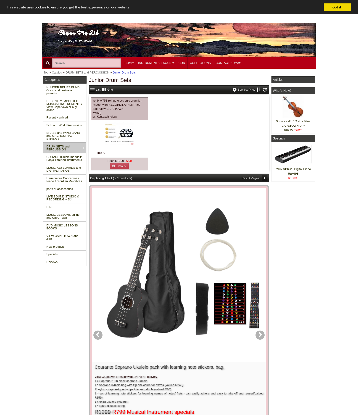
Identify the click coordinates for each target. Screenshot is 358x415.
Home (49, 360)
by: (104, 116)
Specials (52, 254)
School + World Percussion (64, 125)
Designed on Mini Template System (297, 413)
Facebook (286, 363)
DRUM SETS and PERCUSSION (58, 148)
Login (163, 365)
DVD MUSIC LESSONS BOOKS (62, 227)
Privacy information (115, 373)
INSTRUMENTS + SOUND (156, 63)
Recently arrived (57, 117)
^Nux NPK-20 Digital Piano (293, 169)
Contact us (110, 360)
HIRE (49, 207)
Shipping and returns (116, 369)
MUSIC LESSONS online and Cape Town (62, 216)
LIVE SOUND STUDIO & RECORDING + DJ (62, 198)
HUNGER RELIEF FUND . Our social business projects (63, 90)
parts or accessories (59, 189)
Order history (168, 369)
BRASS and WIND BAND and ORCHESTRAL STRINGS (63, 135)
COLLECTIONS (200, 63)
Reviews (52, 262)
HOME (128, 63)
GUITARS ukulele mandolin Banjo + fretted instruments (64, 158)
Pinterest (280, 381)
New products (55, 246)
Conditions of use (114, 365)
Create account (170, 360)
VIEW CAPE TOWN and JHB (62, 237)
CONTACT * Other (228, 63)
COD (182, 63)
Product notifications (173, 373)
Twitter (284, 371)
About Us (223, 360)
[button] (119, 166)
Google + (280, 377)
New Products (54, 365)
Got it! (337, 7)
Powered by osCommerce (264, 413)
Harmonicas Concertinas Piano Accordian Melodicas (64, 179)
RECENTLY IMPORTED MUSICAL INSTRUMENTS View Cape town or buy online (64, 105)
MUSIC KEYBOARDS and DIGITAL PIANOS (63, 169)
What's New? (282, 90)
